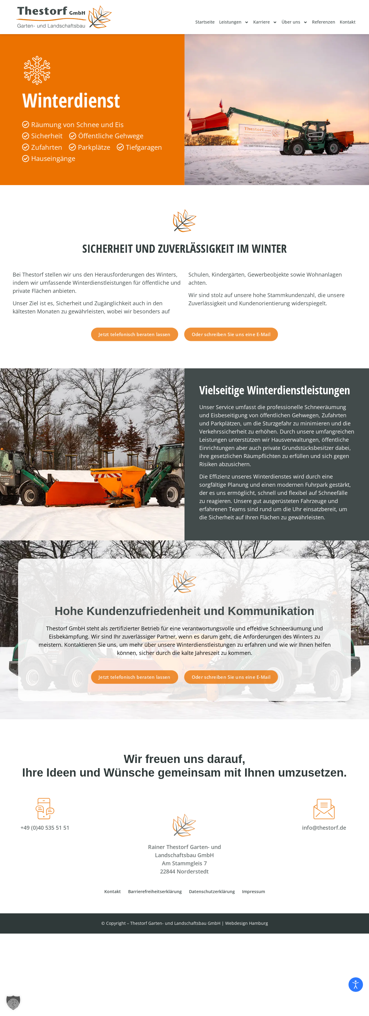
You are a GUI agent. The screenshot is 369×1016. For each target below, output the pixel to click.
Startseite (205, 22)
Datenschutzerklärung (212, 891)
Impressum (253, 891)
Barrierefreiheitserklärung (155, 891)
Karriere (265, 22)
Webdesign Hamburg (246, 923)
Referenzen (323, 22)
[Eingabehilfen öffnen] (355, 984)
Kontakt (347, 22)
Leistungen (234, 22)
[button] (13, 1002)
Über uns (295, 22)
